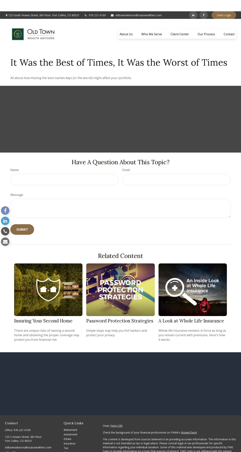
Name (14, 159)
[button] (126, 22)
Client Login (224, 4)
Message (16, 183)
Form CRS (116, 414)
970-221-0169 (95, 4)
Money (68, 441)
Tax (66, 436)
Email (126, 159)
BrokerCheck (189, 421)
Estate (67, 427)
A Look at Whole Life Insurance (191, 309)
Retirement (70, 418)
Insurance (70, 432)
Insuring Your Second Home (43, 309)
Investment (70, 423)
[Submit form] (22, 218)
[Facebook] (203, 4)
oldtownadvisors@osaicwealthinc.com (136, 4)
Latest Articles (72, 450)
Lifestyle (69, 445)
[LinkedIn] (193, 4)
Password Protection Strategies (119, 309)
